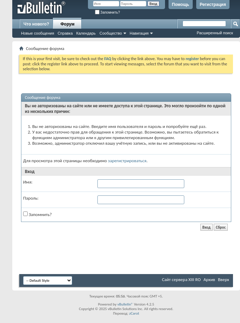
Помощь (180, 4)
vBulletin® (125, 304)
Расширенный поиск (215, 33)
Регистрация (213, 4)
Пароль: (31, 198)
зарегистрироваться (127, 160)
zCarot (134, 313)
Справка (65, 33)
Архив (209, 279)
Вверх (223, 279)
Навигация (139, 33)
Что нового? (36, 24)
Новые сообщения (37, 33)
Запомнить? (107, 12)
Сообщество (111, 33)
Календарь (86, 33)
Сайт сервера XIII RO (181, 279)
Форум (67, 24)
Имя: (28, 182)
